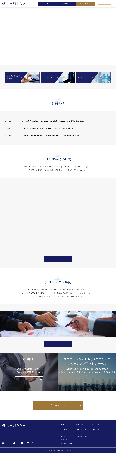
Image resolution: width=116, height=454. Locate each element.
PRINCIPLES (64, 434)
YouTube (32, 443)
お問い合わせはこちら (58, 406)
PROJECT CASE (82, 437)
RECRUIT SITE (85, 3)
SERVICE (66, 3)
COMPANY (63, 430)
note (17, 443)
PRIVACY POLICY (66, 444)
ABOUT (47, 3)
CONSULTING (82, 430)
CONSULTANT (64, 440)
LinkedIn (7, 443)
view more (57, 259)
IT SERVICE (81, 434)
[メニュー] (104, 4)
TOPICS (62, 437)
